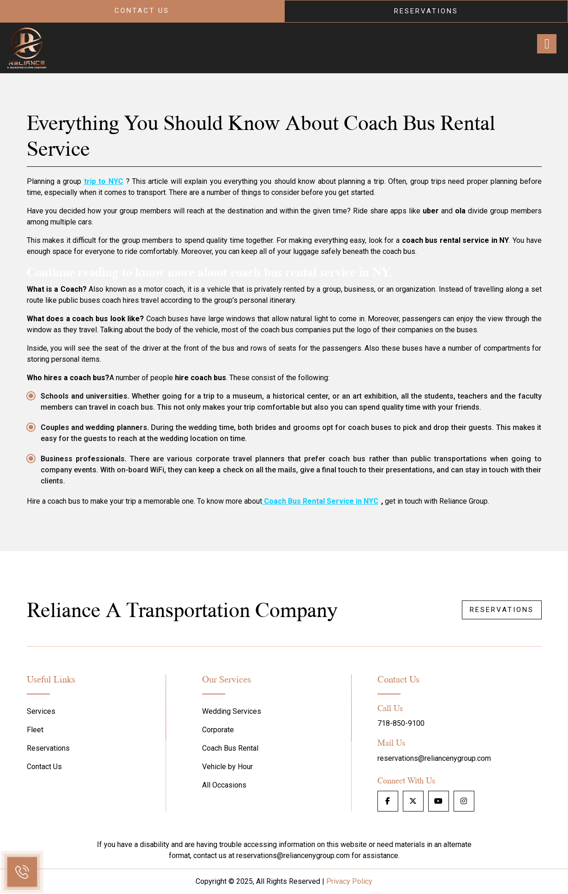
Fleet (35, 729)
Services (41, 711)
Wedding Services (231, 711)
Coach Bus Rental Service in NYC (320, 501)
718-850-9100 (401, 723)
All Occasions (224, 785)
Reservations (426, 11)
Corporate (218, 729)
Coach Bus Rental (230, 748)
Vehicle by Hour (227, 766)
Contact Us (141, 10)
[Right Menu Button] (547, 44)
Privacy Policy (349, 881)
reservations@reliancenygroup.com (434, 758)
